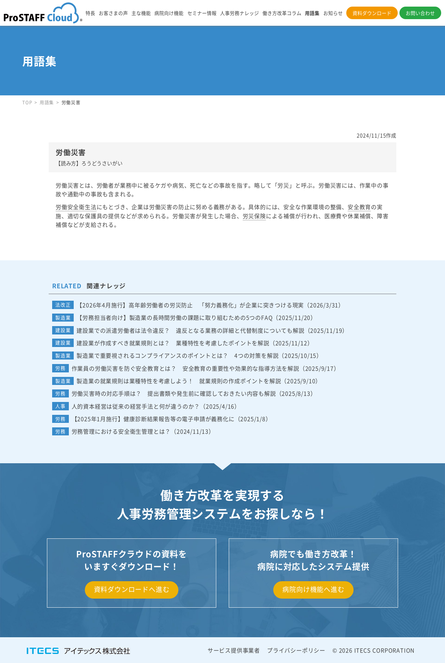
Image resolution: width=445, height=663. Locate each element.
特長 (90, 12)
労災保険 (254, 216)
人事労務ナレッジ (239, 12)
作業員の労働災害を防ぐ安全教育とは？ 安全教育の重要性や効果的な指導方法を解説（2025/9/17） (206, 368)
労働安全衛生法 (76, 207)
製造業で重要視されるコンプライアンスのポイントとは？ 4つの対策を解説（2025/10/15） (199, 355)
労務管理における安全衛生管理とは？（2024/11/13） (143, 431)
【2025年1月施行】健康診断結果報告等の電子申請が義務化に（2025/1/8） (172, 419)
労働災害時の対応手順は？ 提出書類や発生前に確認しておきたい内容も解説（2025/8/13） (194, 393)
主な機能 (141, 12)
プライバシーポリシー (296, 650)
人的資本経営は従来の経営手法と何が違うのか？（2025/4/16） (156, 406)
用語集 (312, 12)
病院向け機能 (169, 12)
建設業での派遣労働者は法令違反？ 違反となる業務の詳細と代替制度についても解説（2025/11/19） (212, 330)
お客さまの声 (113, 12)
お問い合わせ (420, 12)
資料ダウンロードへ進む (132, 589)
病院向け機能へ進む (313, 589)
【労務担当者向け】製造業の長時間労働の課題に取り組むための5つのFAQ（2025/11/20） (196, 317)
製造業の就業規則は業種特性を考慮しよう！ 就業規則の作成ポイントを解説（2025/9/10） (198, 381)
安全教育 (359, 207)
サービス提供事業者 (234, 650)
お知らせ (333, 12)
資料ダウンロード (372, 12)
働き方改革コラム (281, 12)
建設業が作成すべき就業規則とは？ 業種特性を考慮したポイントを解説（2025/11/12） (194, 343)
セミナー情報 (202, 12)
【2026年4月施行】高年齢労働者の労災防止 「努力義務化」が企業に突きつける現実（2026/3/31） (210, 305)
